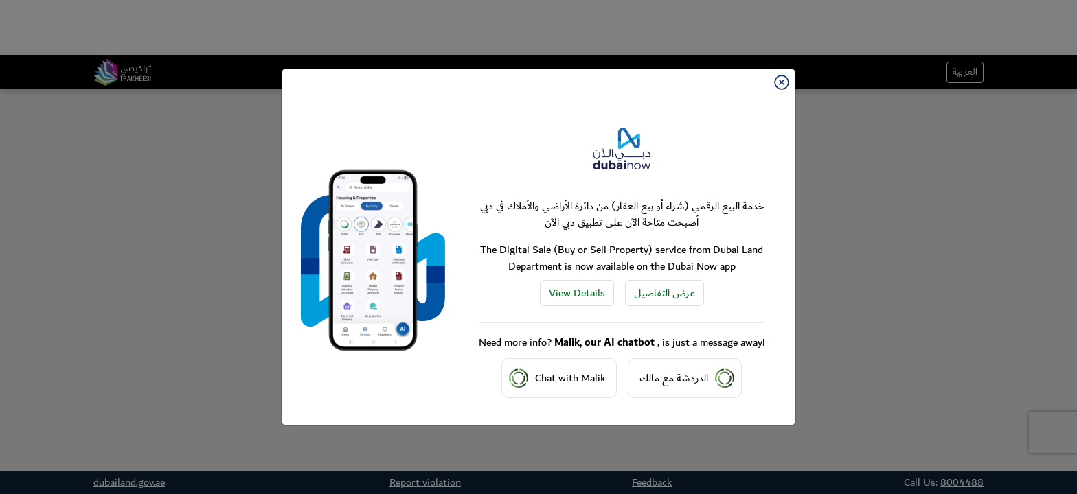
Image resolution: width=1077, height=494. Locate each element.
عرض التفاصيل (664, 293)
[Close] (781, 82)
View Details (577, 293)
